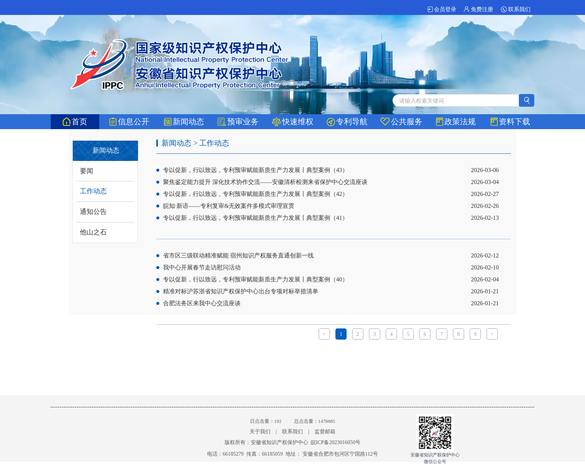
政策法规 (456, 121)
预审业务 (238, 121)
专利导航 (346, 121)
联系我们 (516, 9)
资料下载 (510, 121)
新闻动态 (184, 121)
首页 (75, 121)
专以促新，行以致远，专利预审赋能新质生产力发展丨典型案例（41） (255, 218)
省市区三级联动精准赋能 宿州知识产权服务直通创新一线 (238, 255)
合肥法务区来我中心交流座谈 (202, 303)
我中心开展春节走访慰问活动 (202, 267)
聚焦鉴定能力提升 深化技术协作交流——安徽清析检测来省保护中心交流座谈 (265, 182)
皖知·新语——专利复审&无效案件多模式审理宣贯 (228, 206)
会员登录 (441, 9)
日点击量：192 (266, 421)
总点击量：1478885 (314, 421)
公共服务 (401, 121)
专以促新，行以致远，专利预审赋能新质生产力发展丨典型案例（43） (255, 170)
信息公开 (129, 121)
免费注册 (478, 9)
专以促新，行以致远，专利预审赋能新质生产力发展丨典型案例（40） (255, 279)
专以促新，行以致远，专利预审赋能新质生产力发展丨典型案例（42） (255, 194)
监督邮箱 (325, 431)
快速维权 (292, 121)
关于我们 (260, 431)
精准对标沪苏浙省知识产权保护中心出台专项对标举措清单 (240, 291)
